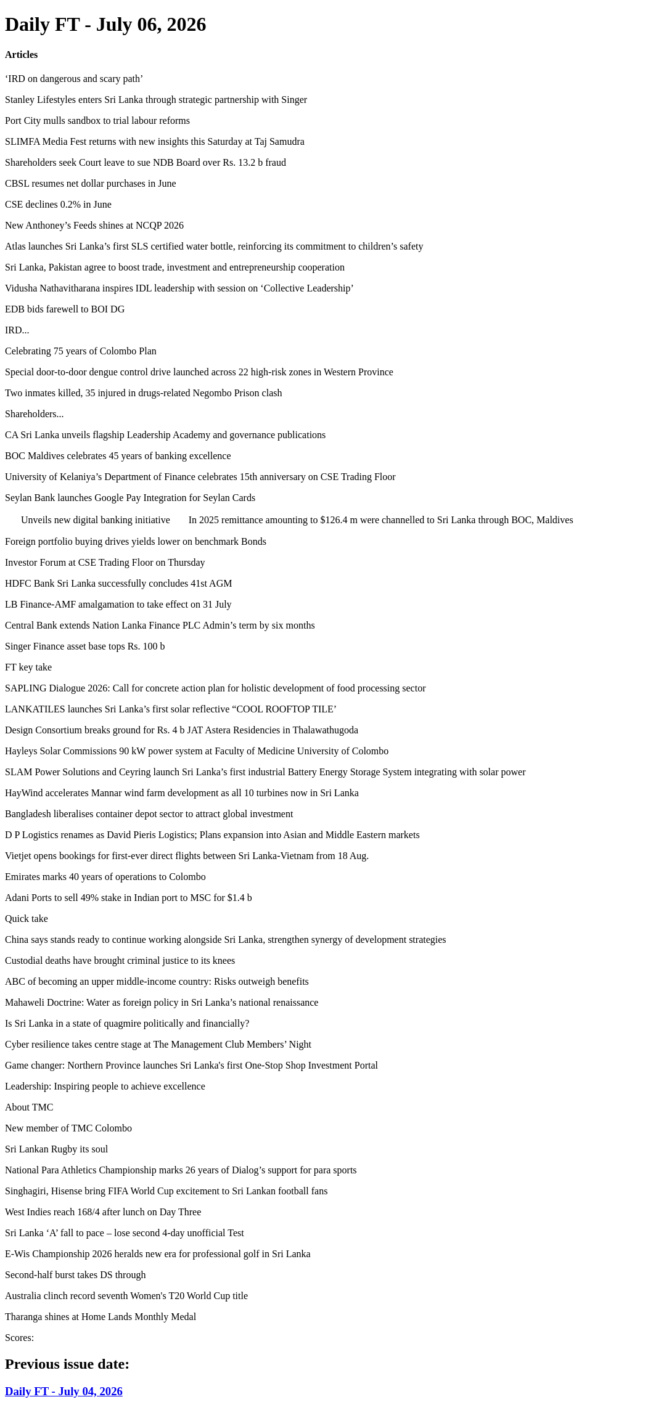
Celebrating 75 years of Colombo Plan (81, 351)
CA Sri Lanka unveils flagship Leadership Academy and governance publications (165, 435)
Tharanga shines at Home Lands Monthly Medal (100, 1316)
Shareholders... (34, 414)
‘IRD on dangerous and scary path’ (74, 78)
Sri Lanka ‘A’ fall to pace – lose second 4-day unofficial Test (124, 1233)
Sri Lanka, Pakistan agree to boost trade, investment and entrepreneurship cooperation (175, 267)
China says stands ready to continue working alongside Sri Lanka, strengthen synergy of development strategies (225, 939)
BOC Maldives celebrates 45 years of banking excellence (118, 455)
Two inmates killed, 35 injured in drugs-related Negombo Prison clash (143, 393)
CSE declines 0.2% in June (58, 204)
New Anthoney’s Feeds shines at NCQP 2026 (94, 225)
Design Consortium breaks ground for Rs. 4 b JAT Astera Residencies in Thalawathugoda (181, 730)
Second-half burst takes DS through (75, 1274)
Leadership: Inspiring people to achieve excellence (105, 1086)
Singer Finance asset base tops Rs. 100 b (85, 646)
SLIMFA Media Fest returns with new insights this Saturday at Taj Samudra (155, 141)
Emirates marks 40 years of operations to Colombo (105, 876)
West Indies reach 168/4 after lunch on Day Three (103, 1212)
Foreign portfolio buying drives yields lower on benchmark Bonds (135, 541)
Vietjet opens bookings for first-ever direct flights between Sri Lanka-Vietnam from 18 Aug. (187, 855)
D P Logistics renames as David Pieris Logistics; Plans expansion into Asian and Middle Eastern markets (212, 834)
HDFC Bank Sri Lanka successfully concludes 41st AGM (118, 583)
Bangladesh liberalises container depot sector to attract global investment (149, 814)
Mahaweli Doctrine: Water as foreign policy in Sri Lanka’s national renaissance (161, 1002)
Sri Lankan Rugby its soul (56, 1149)
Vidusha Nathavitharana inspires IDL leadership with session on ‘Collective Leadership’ (179, 288)
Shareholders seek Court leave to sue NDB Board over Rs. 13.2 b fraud (145, 162)
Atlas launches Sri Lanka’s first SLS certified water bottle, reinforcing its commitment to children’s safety (214, 246)
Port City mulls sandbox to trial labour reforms (97, 120)
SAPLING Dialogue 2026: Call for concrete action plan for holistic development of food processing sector (215, 688)
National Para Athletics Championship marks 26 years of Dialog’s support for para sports (181, 1170)
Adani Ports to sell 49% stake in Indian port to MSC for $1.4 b (128, 897)
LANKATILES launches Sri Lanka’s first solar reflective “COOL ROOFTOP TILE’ (171, 709)
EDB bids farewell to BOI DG (65, 309)
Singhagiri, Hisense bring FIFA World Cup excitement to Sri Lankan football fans (166, 1191)
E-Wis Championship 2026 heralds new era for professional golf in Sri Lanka (158, 1254)
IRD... (17, 330)
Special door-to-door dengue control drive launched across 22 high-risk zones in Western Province (199, 372)
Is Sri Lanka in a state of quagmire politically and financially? (127, 1023)
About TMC (29, 1107)
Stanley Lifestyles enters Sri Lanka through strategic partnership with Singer (156, 99)
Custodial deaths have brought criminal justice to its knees (120, 960)
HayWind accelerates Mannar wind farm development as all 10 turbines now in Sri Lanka (182, 793)
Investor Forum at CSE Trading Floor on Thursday (105, 562)
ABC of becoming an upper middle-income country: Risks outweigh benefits (157, 981)
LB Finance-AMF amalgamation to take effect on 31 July (118, 604)
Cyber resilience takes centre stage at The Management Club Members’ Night (158, 1044)
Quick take (26, 918)
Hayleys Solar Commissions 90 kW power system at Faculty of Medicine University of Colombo (196, 751)
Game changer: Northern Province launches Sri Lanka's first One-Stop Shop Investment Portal (191, 1065)
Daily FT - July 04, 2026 (64, 1391)
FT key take (28, 667)
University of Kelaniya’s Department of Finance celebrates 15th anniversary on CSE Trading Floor (200, 476)
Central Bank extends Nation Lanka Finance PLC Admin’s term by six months (160, 625)
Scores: (19, 1337)
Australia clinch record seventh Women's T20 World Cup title (126, 1295)
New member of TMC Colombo (68, 1128)
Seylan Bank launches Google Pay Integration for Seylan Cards (130, 497)
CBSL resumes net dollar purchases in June (90, 183)
